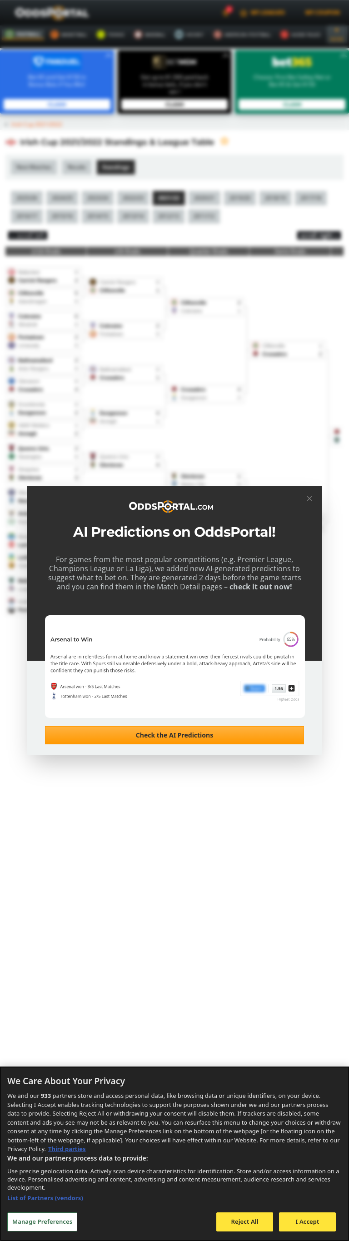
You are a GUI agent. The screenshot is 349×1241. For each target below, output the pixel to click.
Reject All (245, 1221)
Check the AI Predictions (174, 735)
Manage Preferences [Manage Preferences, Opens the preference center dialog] (42, 1221)
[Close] (309, 498)
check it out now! (253, 587)
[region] (174, 1154)
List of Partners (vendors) (45, 1198)
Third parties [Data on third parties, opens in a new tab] (67, 1149)
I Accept (307, 1221)
